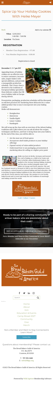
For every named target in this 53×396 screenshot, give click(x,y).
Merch (26, 325)
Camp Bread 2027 (26, 316)
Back (3, 30)
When (8, 34)
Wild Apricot (28, 379)
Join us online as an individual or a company (26, 231)
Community (27, 319)
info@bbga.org (28, 361)
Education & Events (26, 313)
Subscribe (27, 337)
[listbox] (43, 30)
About (26, 307)
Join (26, 310)
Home (26, 304)
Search (38, 298)
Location (7, 39)
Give (26, 322)
